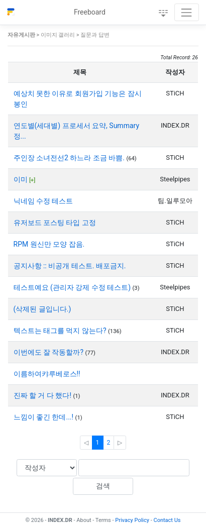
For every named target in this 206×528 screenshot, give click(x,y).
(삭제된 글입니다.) (42, 309)
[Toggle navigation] (186, 12)
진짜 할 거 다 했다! (43, 395)
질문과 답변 (95, 35)
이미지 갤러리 (58, 35)
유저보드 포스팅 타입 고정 (55, 223)
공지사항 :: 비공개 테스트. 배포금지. (70, 266)
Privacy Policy (132, 520)
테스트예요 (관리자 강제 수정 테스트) (73, 287)
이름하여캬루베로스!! (47, 374)
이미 (21, 179)
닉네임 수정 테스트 (43, 201)
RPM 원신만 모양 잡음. (49, 244)
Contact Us (167, 520)
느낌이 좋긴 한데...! (44, 417)
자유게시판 (21, 35)
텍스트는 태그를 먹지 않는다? (61, 331)
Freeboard (90, 12)
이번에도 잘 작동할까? (49, 352)
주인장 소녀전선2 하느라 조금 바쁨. (70, 158)
